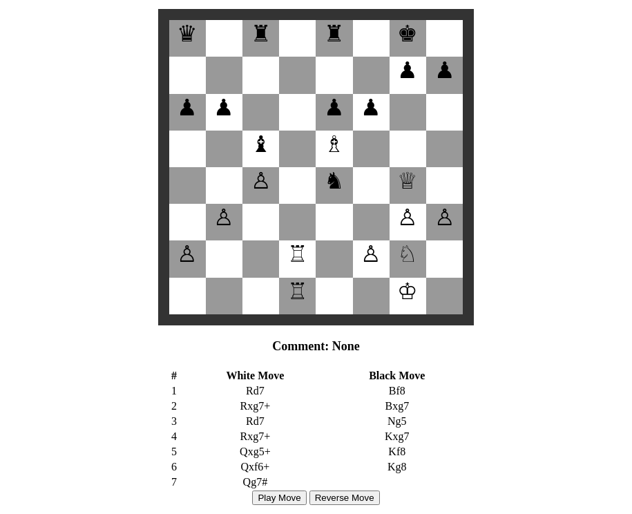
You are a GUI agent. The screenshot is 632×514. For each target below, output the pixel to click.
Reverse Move (344, 498)
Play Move (279, 498)
